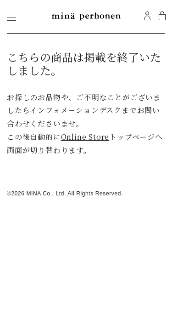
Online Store (85, 136)
